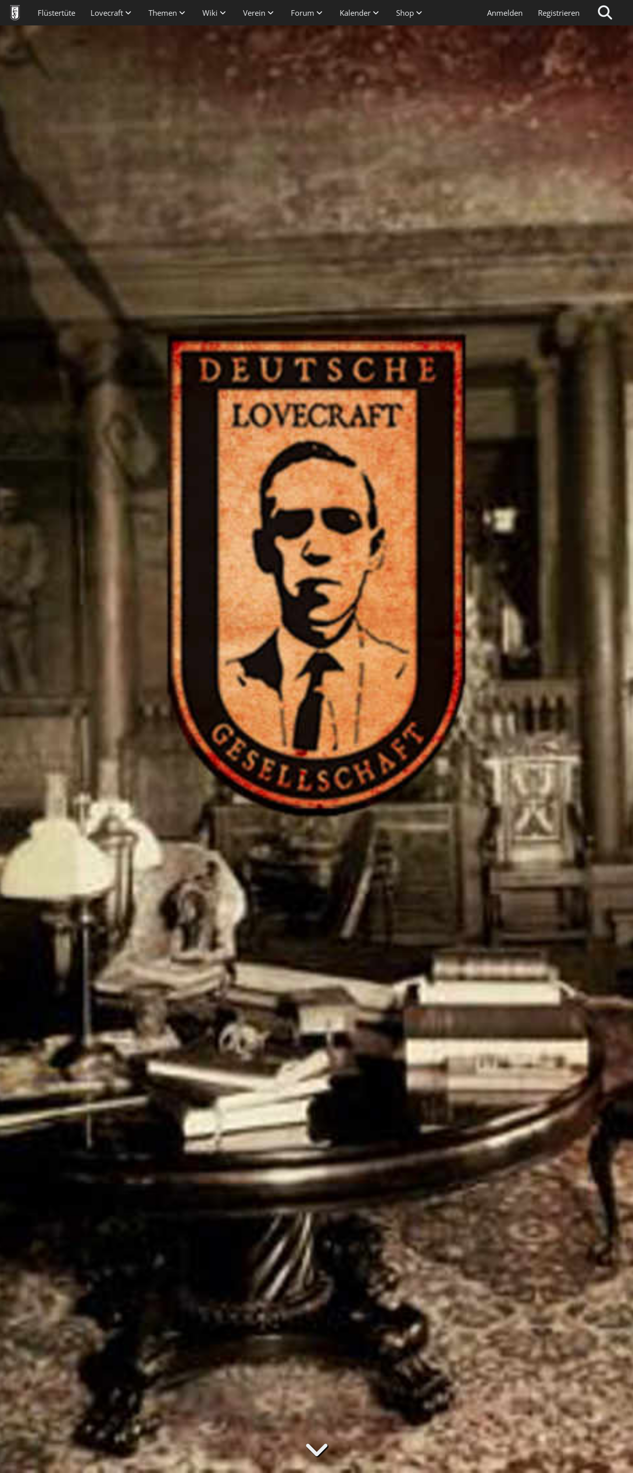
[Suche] (605, 12)
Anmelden (505, 13)
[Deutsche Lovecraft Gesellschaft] (15, 12)
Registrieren (559, 13)
